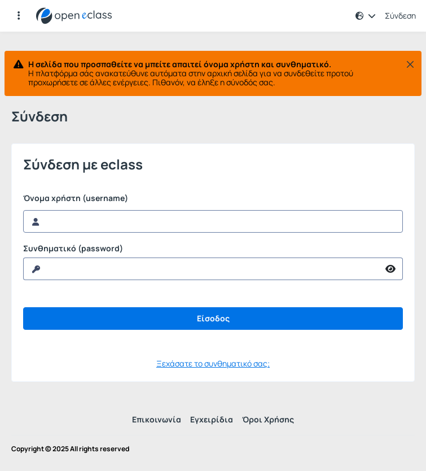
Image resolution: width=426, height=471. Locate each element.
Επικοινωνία (156, 419)
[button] (365, 16)
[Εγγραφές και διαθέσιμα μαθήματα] (18, 15)
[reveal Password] (201, 269)
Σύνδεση (400, 15)
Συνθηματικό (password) (73, 248)
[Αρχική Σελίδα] (74, 16)
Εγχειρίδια (211, 419)
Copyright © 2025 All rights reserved (70, 448)
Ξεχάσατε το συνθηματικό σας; (213, 363)
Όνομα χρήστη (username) (75, 198)
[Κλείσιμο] (410, 64)
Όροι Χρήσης (268, 419)
